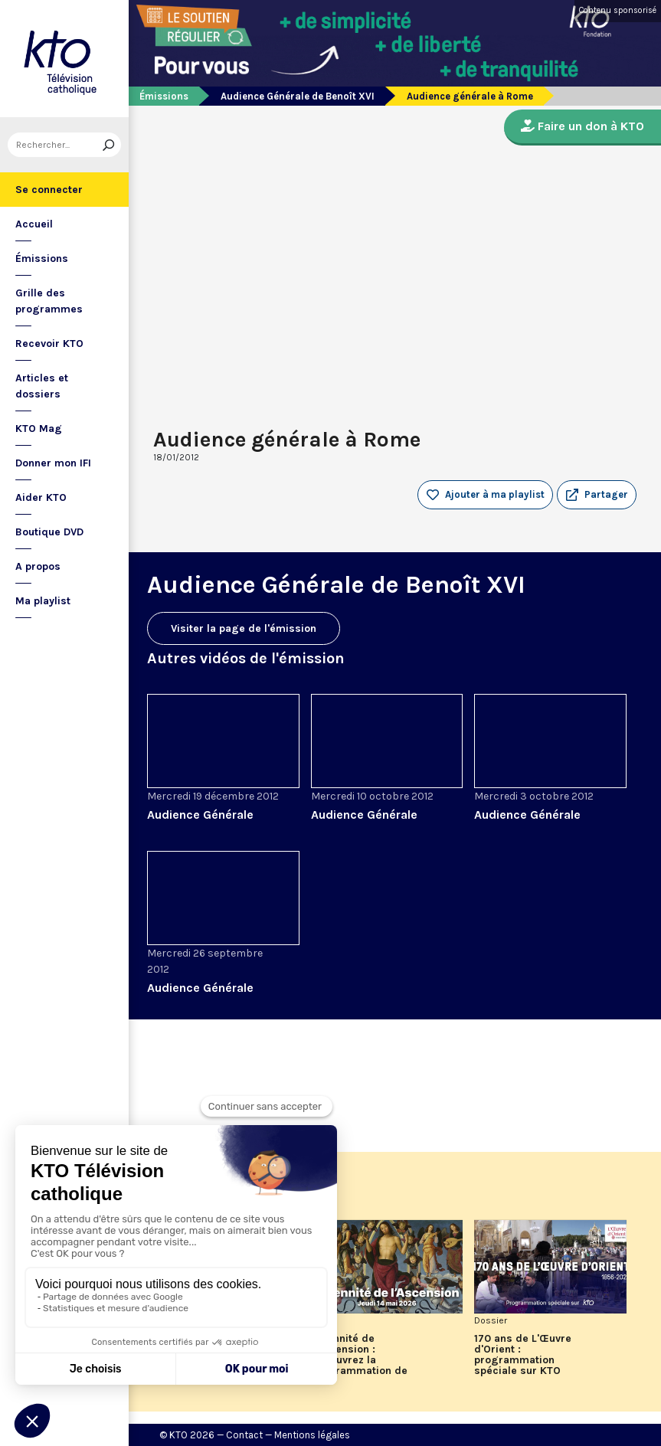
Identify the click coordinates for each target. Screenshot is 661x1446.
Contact (244, 1435)
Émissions (41, 258)
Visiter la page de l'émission (243, 628)
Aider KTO (41, 497)
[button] (596, 494)
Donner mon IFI (53, 462)
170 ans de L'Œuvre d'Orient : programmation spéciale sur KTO (522, 1354)
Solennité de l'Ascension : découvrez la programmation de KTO (359, 1360)
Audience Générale (200, 814)
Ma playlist (42, 600)
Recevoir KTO (49, 343)
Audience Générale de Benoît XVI (298, 96)
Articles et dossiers (41, 386)
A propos (38, 566)
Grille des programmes (49, 301)
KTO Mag (38, 428)
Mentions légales (312, 1435)
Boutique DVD (49, 531)
